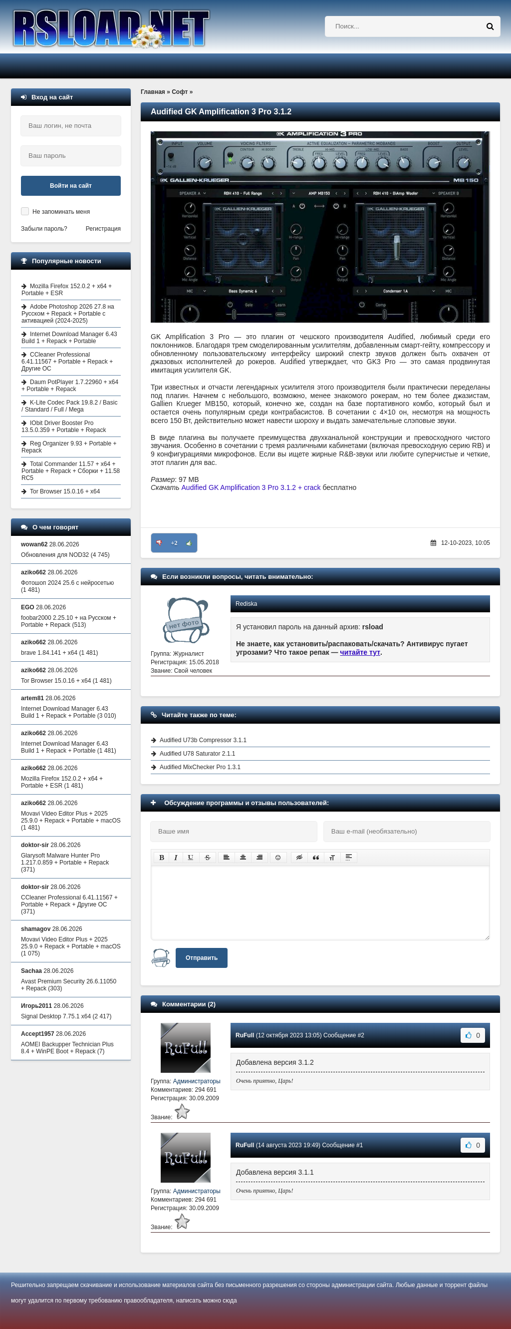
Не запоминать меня (61, 211)
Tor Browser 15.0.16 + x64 (65, 491)
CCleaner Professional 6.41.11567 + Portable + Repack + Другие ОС (67, 361)
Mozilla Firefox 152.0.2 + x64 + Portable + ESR (66, 290)
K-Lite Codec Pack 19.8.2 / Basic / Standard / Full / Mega (69, 406)
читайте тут (360, 652)
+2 (174, 543)
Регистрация (103, 228)
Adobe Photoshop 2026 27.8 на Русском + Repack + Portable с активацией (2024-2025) (67, 313)
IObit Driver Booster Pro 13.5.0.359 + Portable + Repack (63, 427)
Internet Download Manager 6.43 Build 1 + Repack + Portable (69, 338)
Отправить (202, 957)
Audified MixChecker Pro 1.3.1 (200, 767)
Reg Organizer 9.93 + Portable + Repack (68, 447)
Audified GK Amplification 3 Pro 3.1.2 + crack (251, 487)
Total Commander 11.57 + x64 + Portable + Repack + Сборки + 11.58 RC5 (70, 470)
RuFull (245, 1035)
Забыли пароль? (44, 228)
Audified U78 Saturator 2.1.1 (197, 753)
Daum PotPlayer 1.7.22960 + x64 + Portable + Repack (69, 386)
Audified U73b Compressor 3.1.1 (203, 740)
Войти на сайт (71, 185)
